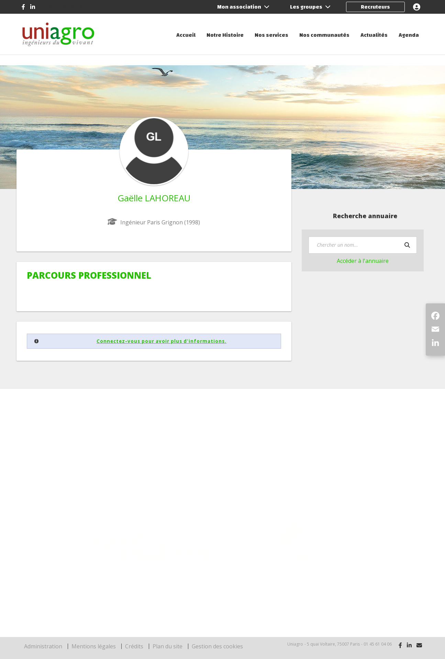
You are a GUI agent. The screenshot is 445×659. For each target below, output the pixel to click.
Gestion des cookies (217, 646)
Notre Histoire (225, 35)
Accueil (186, 35)
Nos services (271, 35)
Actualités (374, 35)
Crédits (134, 646)
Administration (43, 646)
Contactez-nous (64, 7)
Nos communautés (324, 35)
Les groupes (310, 7)
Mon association (243, 7)
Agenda (409, 35)
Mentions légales (93, 646)
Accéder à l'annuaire (363, 261)
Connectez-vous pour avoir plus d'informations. (161, 341)
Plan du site (167, 646)
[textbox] (363, 245)
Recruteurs (375, 7)
